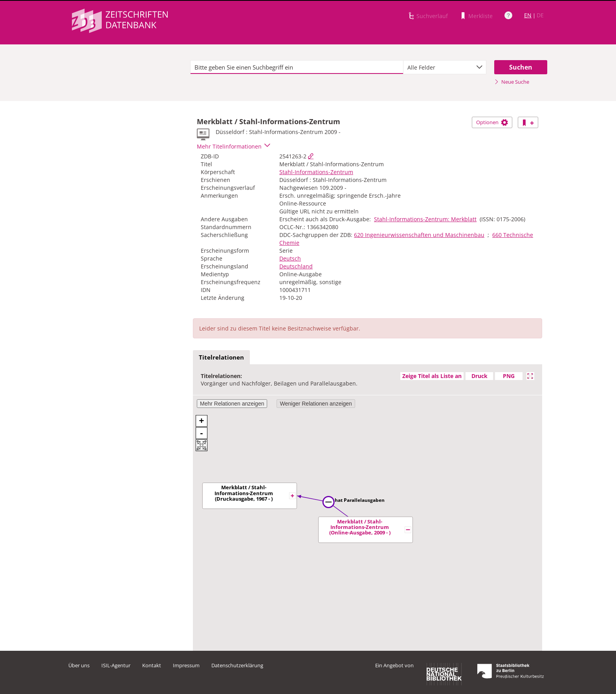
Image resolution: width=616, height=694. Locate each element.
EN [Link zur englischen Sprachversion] (528, 15)
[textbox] (296, 67)
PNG (509, 376)
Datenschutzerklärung (237, 665)
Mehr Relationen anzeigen (232, 403)
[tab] (221, 357)
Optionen (492, 122)
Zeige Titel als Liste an (432, 376)
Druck (479, 376)
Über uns (79, 665)
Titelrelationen (221, 357)
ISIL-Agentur (115, 665)
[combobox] (444, 67)
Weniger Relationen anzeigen (316, 403)
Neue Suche (511, 81)
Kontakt (151, 665)
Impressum (186, 665)
